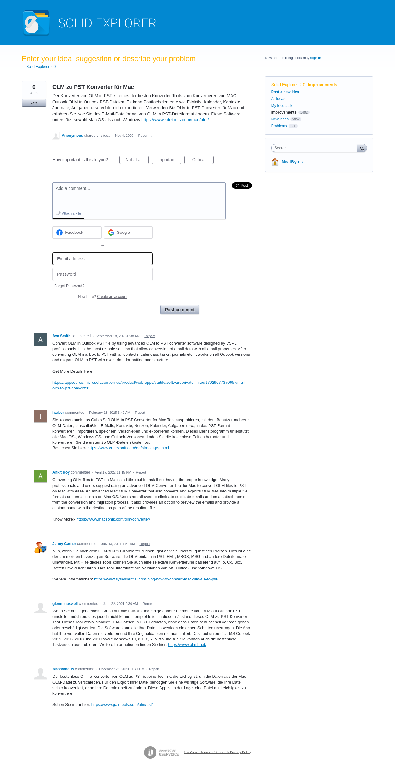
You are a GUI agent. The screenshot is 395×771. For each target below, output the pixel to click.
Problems (279, 126)
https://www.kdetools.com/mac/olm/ (175, 119)
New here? (102, 297)
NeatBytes (292, 161)
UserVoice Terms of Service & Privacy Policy (217, 752)
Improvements (322, 84)
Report (149, 336)
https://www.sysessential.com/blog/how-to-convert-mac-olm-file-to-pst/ (156, 579)
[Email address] (102, 259)
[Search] (362, 148)
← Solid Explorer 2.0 (39, 67)
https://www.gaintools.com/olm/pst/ (122, 704)
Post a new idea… (287, 92)
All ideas (278, 99)
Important (169, 160)
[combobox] (315, 148)
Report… (145, 135)
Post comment (180, 309)
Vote (33, 103)
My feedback (281, 105)
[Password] (102, 274)
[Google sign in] (128, 232)
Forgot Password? (69, 286)
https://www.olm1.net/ (187, 644)
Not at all (137, 160)
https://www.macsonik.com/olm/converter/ (113, 519)
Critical (203, 160)
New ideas (280, 119)
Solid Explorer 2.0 (288, 84)
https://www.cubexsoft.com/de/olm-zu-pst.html (128, 448)
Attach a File (71, 213)
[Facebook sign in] (77, 232)
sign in (315, 58)
